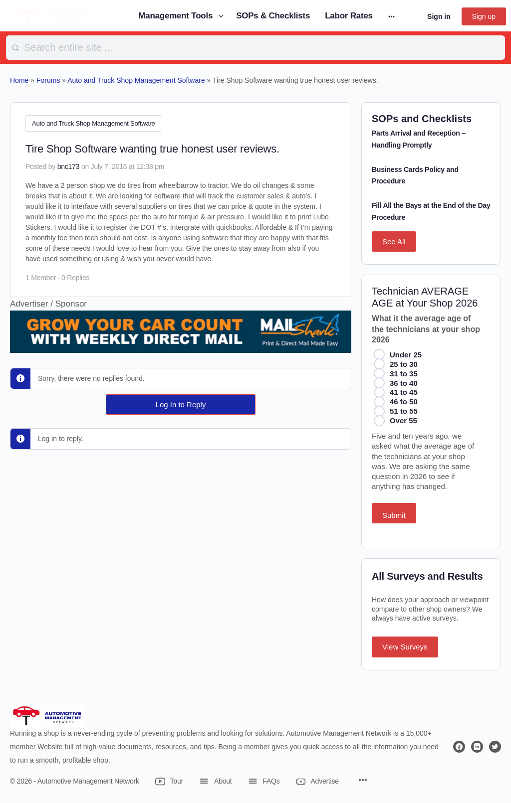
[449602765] (180, 344)
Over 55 (403, 420)
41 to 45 (404, 392)
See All (394, 241)
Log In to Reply (181, 402)
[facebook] (459, 747)
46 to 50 (404, 401)
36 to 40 (404, 383)
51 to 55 (404, 411)
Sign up (484, 16)
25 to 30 (404, 364)
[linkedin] (477, 747)
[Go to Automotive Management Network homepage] (50, 15)
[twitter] (495, 747)
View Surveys (405, 646)
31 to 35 (404, 373)
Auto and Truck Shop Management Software (93, 123)
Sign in (439, 16)
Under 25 (406, 354)
